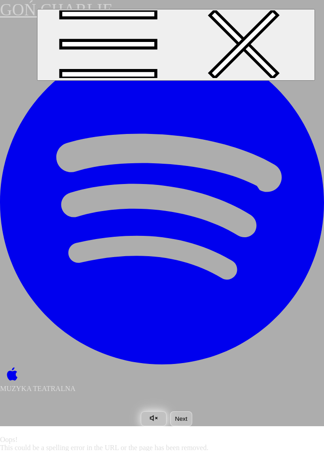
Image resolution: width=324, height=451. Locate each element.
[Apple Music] (10, 374)
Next (181, 418)
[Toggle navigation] (176, 45)
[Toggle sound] (154, 418)
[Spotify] (162, 202)
